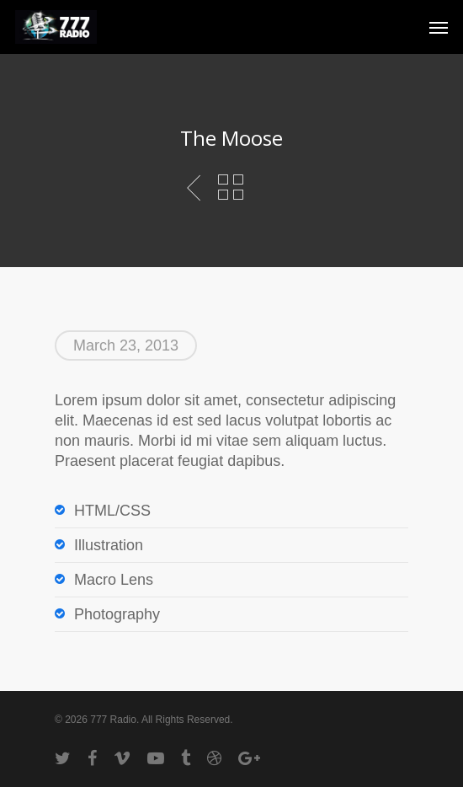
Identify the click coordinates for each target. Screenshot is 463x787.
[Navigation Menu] (438, 27)
